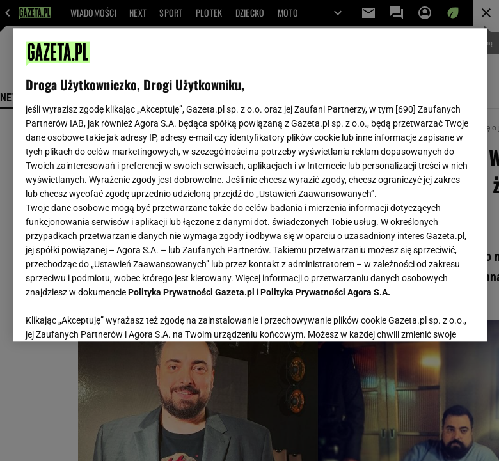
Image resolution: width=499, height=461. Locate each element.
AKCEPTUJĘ (430, 316)
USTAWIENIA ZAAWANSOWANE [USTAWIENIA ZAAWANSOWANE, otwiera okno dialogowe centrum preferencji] (109, 316)
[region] (250, 184)
